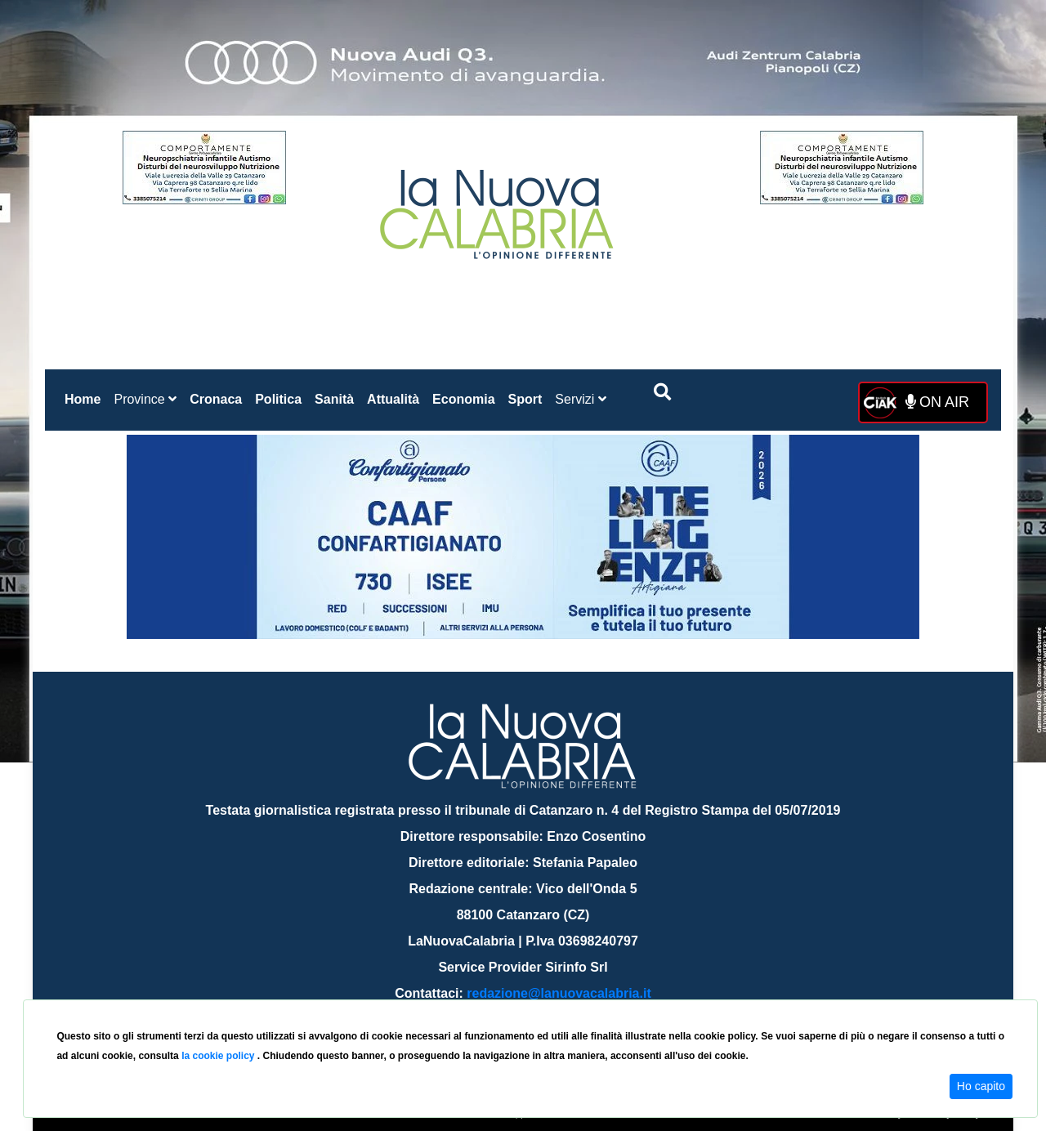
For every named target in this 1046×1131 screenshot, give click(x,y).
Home (86, 396)
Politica (278, 399)
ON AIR (937, 402)
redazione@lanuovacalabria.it (558, 993)
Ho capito (981, 1086)
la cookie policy (219, 1056)
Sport (525, 399)
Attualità (393, 399)
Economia (463, 399)
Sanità (334, 399)
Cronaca (216, 399)
